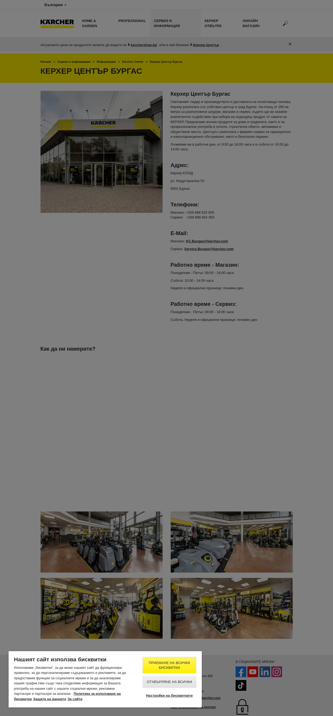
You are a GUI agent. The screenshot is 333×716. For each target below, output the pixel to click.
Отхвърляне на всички (169, 682)
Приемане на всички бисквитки (169, 665)
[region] (105, 679)
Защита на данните (49, 699)
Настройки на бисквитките (169, 695)
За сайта (75, 699)
